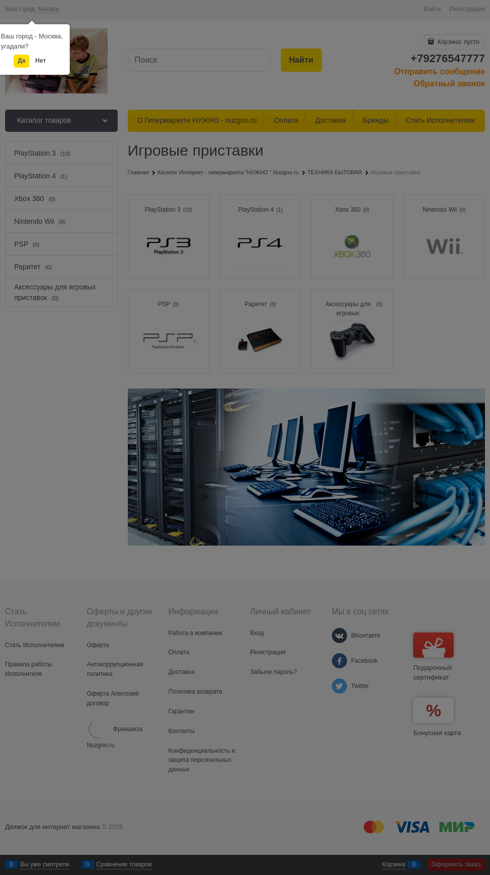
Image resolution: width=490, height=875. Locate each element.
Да (21, 60)
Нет (40, 60)
